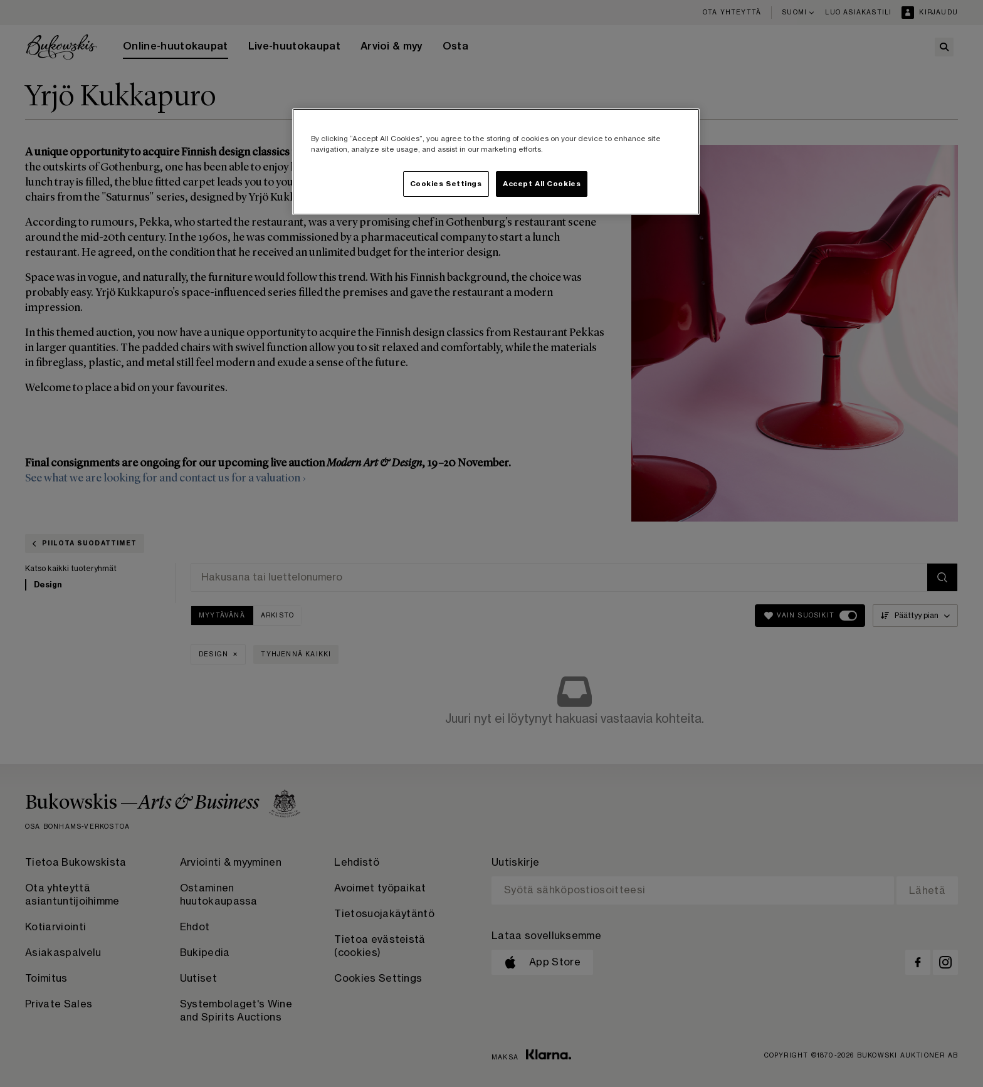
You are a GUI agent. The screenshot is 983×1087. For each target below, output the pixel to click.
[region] (496, 161)
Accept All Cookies (542, 184)
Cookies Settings (446, 184)
